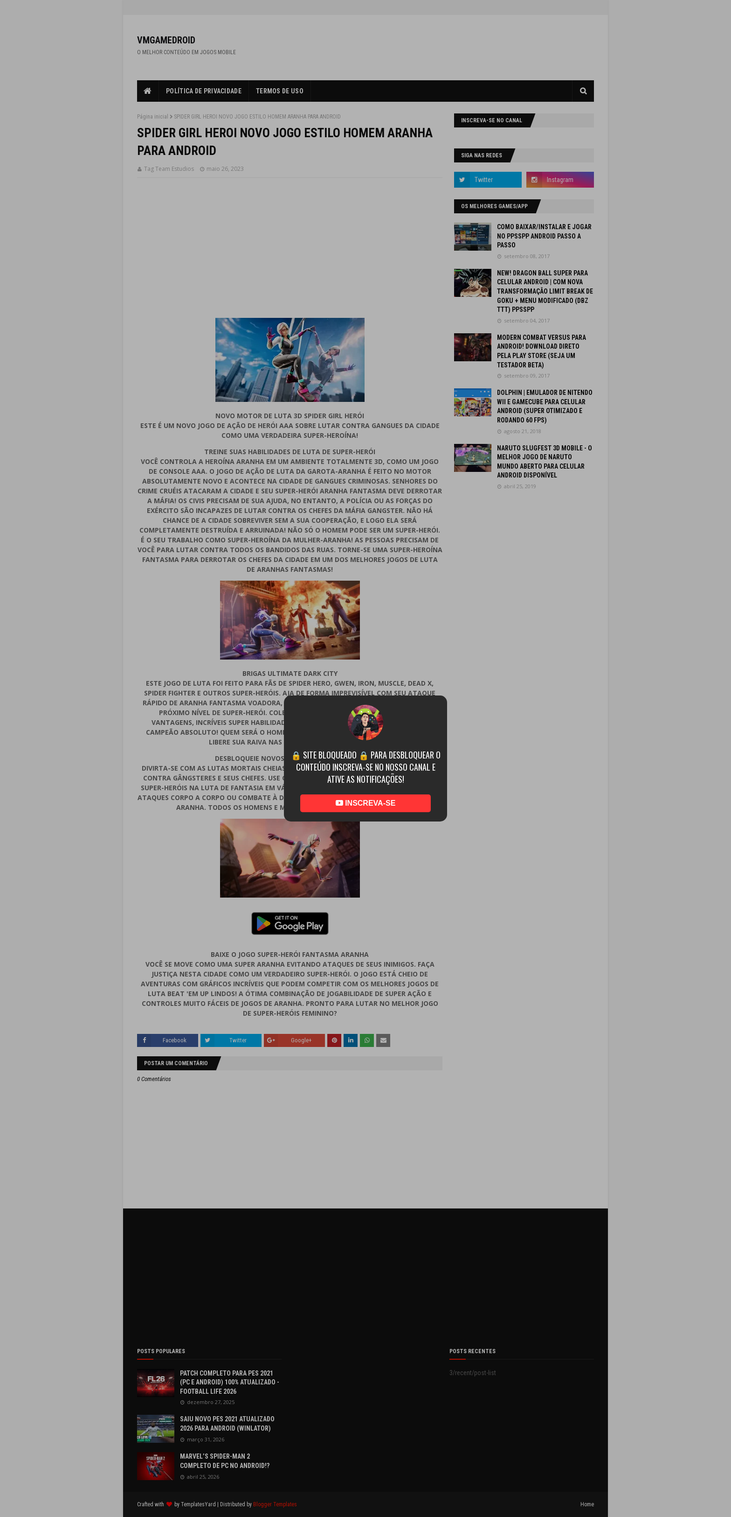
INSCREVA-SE (366, 803)
